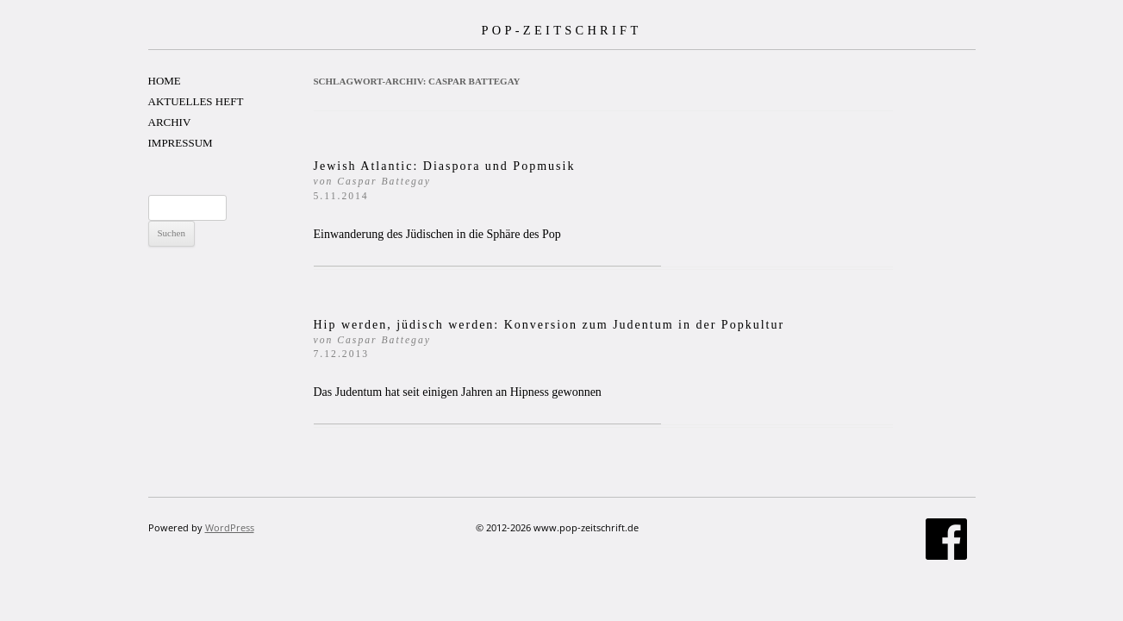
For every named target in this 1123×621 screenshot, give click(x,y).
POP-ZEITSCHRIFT (561, 30)
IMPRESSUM (180, 142)
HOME (164, 80)
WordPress (229, 527)
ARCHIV (169, 122)
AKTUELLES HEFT (196, 101)
